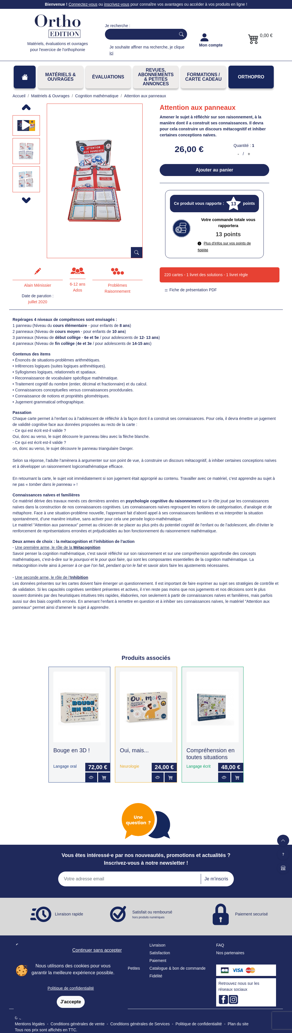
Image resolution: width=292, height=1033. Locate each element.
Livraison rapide (69, 914)
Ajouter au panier (214, 169)
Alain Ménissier (37, 285)
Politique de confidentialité (71, 988)
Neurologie (129, 766)
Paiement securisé (251, 914)
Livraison (157, 945)
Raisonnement (117, 291)
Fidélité (155, 976)
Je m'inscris (216, 878)
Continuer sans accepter (97, 950)
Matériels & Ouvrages (60, 77)
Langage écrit (198, 766)
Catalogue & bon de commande (177, 968)
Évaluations (108, 76)
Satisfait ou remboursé (152, 914)
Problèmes (117, 285)
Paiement (157, 960)
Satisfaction (159, 953)
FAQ (220, 945)
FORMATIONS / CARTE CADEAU (203, 77)
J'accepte (70, 1001)
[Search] (139, 34)
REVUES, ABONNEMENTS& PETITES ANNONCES (156, 77)
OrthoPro (251, 76)
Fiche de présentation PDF (190, 290)
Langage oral (65, 766)
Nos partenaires (230, 953)
